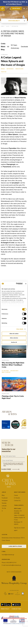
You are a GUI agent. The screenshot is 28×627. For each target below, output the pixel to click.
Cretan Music (10, 68)
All (8, 47)
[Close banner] (25, 283)
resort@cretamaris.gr (8, 554)
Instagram (5, 500)
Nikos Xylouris (19, 68)
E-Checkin (17, 498)
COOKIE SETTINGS (16, 609)
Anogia (3, 68)
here (4, 465)
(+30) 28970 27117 (11, 562)
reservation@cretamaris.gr (13, 565)
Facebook (5, 498)
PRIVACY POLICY (5, 609)
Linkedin (4, 505)
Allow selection (14, 338)
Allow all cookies (14, 333)
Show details (19, 329)
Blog (3, 495)
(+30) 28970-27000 (15, 546)
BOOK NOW (16, 8)
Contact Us (17, 500)
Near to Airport (6, 372)
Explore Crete (14, 370)
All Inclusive (5, 370)
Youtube (4, 503)
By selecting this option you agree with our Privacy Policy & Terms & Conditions (13, 465)
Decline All (14, 342)
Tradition (3, 71)
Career (16, 495)
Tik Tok (4, 508)
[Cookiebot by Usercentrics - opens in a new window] (17, 284)
